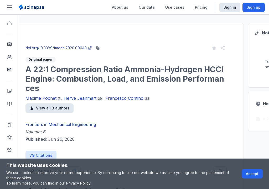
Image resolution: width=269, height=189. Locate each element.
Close (68, 43)
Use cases (174, 7)
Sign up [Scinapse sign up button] (254, 7)
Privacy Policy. (78, 183)
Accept (252, 173)
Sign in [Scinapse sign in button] (230, 7)
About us (120, 7)
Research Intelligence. (94, 31)
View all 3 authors (68, 108)
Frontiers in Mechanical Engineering (79, 124)
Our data (147, 7)
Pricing (201, 7)
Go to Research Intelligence (112, 43)
